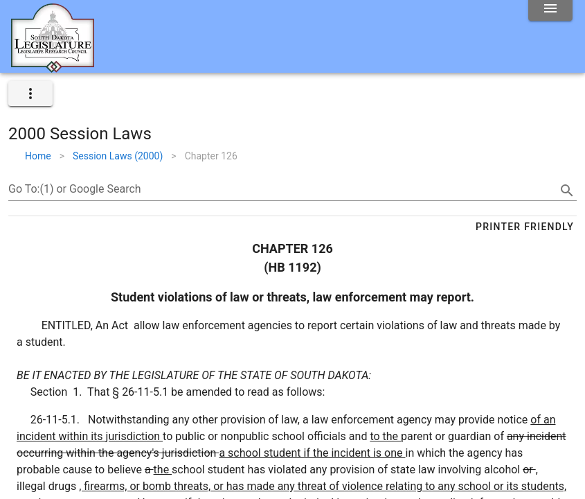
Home (38, 155)
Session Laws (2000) (118, 155)
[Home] (52, 67)
